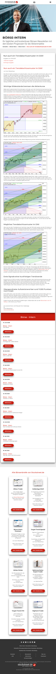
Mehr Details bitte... (18, 509)
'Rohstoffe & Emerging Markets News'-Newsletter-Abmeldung (28, 648)
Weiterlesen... (8, 331)
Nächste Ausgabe (8, 60)
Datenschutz (28, 656)
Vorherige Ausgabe (8, 62)
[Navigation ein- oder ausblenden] (50, 2)
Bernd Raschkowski (19, 497)
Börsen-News (13, 46)
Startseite (5, 46)
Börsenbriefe (28, 654)
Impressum (43, 656)
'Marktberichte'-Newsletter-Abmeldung (28, 650)
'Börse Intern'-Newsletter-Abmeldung (28, 645)
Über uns (43, 654)
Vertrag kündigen (28, 658)
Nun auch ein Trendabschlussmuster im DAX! (39, 46)
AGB (13, 656)
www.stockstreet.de (9, 310)
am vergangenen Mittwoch (14, 94)
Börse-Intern (21, 46)
